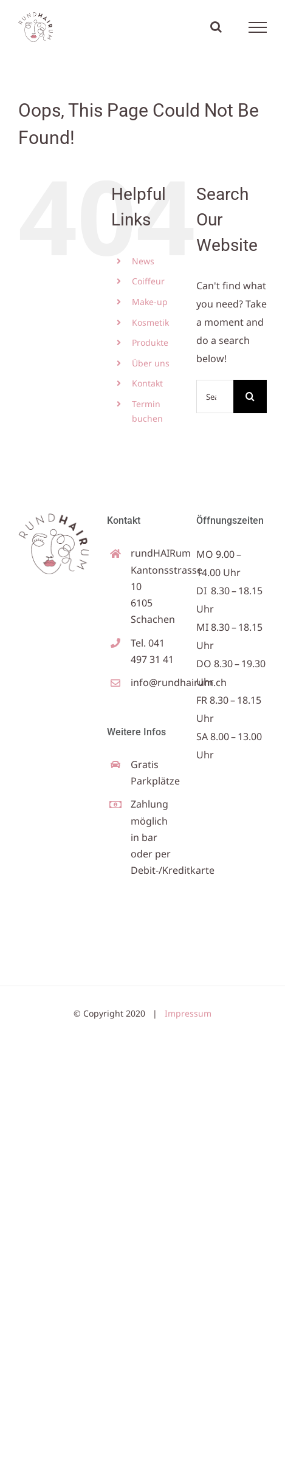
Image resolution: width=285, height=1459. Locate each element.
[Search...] (214, 396)
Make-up (150, 301)
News (143, 261)
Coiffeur (148, 281)
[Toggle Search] (216, 27)
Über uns (151, 363)
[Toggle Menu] (258, 27)
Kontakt (147, 383)
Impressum (188, 1013)
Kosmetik (150, 322)
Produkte (150, 342)
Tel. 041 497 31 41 (152, 651)
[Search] (250, 396)
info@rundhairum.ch (154, 682)
